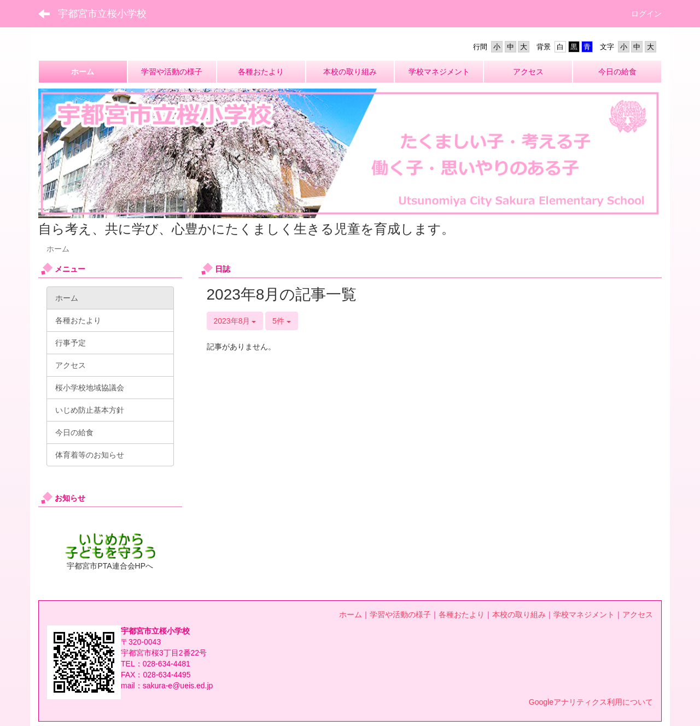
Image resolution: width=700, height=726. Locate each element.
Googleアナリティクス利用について (591, 702)
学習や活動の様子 (400, 614)
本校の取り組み (519, 614)
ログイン (646, 13)
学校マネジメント (584, 614)
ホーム (350, 614)
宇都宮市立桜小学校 (102, 13)
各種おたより (462, 614)
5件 (281, 321)
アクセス (637, 614)
